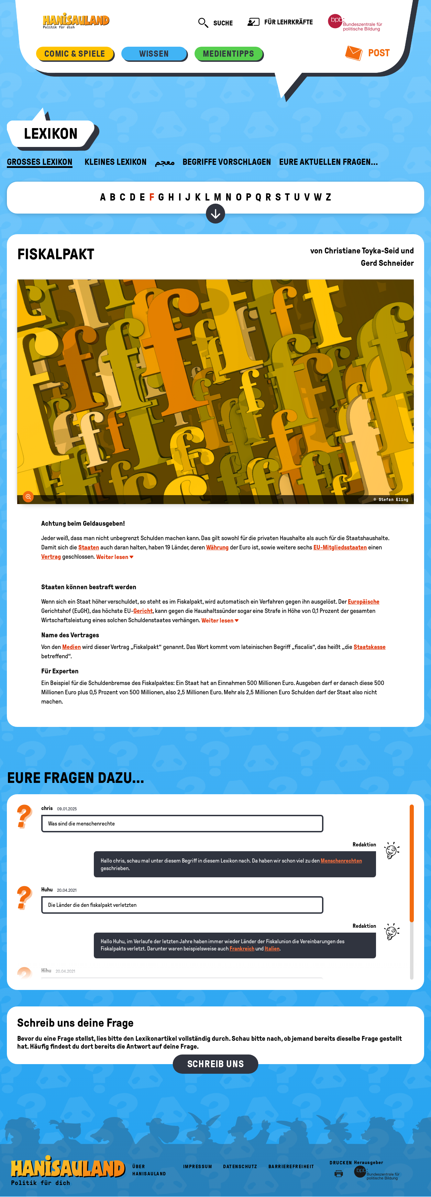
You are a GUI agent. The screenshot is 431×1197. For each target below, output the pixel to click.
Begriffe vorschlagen (227, 162)
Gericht (143, 610)
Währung (217, 547)
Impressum (197, 1166)
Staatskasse (370, 646)
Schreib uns (215, 1064)
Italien (272, 948)
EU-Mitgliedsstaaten (340, 547)
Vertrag (51, 556)
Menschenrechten (341, 861)
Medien (71, 646)
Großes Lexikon (40, 162)
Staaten (88, 547)
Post (367, 53)
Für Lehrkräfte (280, 23)
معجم (165, 162)
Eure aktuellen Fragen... (328, 162)
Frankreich (242, 948)
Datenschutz (240, 1166)
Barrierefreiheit (291, 1166)
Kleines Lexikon (116, 162)
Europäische (363, 601)
